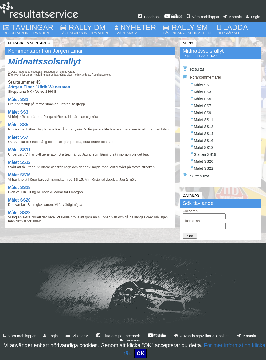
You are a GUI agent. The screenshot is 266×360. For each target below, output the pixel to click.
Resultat (193, 68)
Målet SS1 (18, 99)
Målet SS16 (19, 175)
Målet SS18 (19, 187)
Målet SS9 (201, 112)
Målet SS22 (19, 212)
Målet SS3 (18, 112)
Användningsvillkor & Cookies (201, 336)
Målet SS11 (19, 150)
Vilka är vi (76, 336)
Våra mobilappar (203, 17)
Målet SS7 (18, 137)
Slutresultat (196, 175)
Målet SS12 (19, 162)
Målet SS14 (202, 133)
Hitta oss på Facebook (118, 336)
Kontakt (232, 17)
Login (253, 17)
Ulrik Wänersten (54, 87)
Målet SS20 (19, 200)
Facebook (149, 17)
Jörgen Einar (21, 87)
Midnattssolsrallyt (44, 61)
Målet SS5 (18, 124)
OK (140, 353)
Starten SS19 (203, 154)
